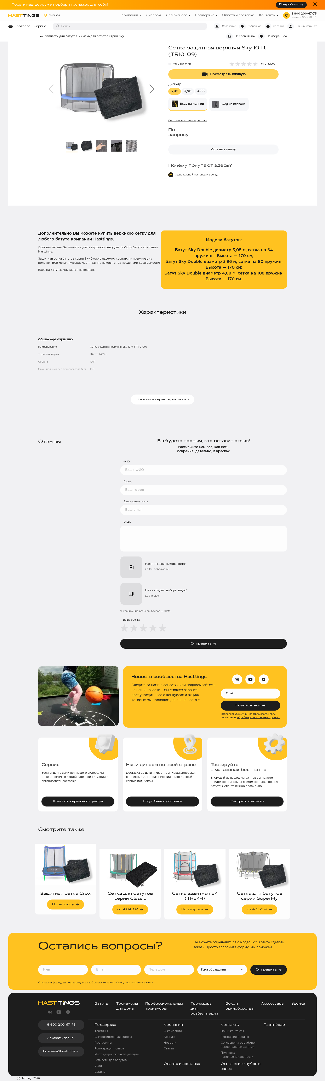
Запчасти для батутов (61, 36)
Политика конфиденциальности (237, 1055)
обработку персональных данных (258, 717)
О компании (173, 1031)
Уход (98, 1066)
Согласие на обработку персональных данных (238, 1045)
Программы (103, 1043)
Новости (170, 1043)
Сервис (40, 26)
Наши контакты (232, 1031)
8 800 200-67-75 (304, 13)
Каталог (23, 26)
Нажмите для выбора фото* (165, 564)
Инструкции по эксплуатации (117, 1054)
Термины (101, 1031)
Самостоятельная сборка (113, 1037)
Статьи (169, 1048)
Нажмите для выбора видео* (166, 590)
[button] (152, 89)
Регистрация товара (109, 1048)
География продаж (235, 1037)
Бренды (169, 1037)
